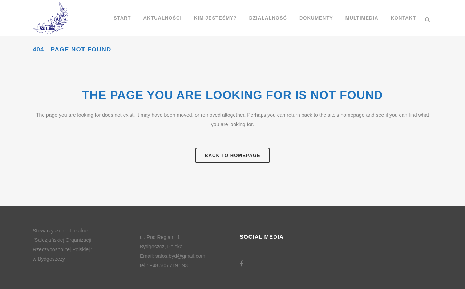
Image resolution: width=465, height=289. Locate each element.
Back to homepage (232, 155)
